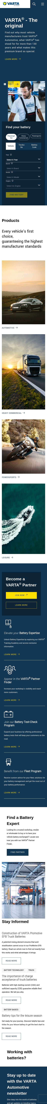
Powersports (36, 136)
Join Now (20, 595)
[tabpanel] (23, 175)
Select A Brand (13, 168)
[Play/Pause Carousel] (5, 84)
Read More (11, 961)
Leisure (6, 557)
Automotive (8, 328)
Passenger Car (11, 137)
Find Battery (16, 194)
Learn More (11, 59)
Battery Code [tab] (34, 146)
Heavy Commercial (23, 137)
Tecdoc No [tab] (22, 146)
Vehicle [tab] (11, 146)
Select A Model (13, 177)
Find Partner (18, 852)
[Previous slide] (11, 84)
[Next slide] (17, 84)
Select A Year (12, 160)
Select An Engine (13, 186)
